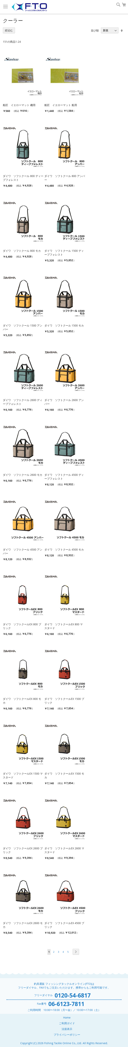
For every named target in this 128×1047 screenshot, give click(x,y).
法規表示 (67, 1029)
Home (67, 1017)
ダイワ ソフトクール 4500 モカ (64, 549)
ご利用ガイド (67, 1023)
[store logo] (29, 7)
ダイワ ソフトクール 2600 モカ (22, 475)
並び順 (95, 30)
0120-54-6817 (73, 995)
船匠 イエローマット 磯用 (19, 105)
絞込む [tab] (9, 30)
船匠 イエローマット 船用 (60, 105)
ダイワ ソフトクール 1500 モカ (64, 325)
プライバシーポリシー (67, 1034)
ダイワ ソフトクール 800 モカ (22, 251)
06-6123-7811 (66, 1004)
